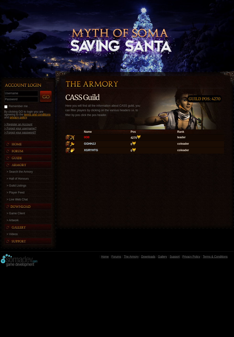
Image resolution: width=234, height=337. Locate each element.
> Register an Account (18, 124)
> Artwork (13, 220)
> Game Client (16, 213)
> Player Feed (16, 192)
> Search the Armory (20, 171)
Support (175, 256)
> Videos (12, 234)
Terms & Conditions (215, 256)
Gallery (162, 256)
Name (88, 131)
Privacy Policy (191, 256)
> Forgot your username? (20, 128)
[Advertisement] (117, 303)
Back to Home (117, 30)
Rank (180, 131)
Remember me (18, 106)
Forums (116, 256)
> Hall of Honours (18, 178)
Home (105, 256)
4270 (134, 137)
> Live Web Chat (17, 199)
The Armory (131, 256)
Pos (133, 131)
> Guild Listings (16, 185)
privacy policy (18, 117)
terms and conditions (37, 114)
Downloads (148, 256)
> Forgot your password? (20, 132)
